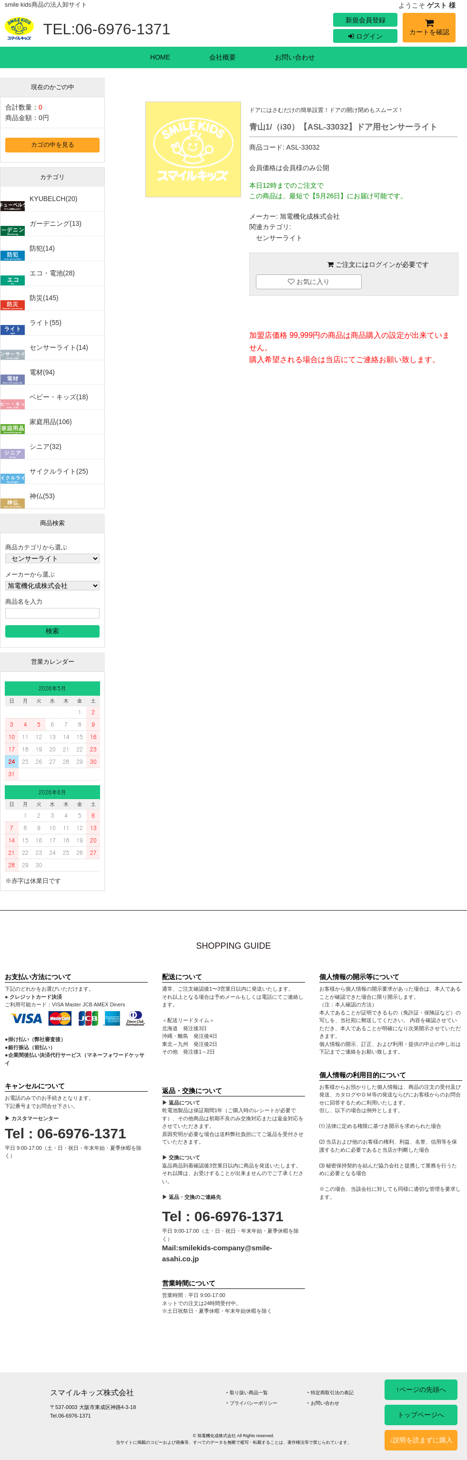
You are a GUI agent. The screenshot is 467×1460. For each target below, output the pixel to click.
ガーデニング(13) (55, 223)
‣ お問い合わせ (323, 1403)
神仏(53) (42, 496)
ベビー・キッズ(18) (59, 397)
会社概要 (222, 57)
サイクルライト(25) (59, 471)
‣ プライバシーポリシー (251, 1403)
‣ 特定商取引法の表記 (330, 1392)
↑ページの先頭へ (421, 1389)
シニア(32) (45, 446)
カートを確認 (429, 29)
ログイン (365, 36)
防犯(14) (42, 248)
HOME (160, 57)
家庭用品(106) (51, 422)
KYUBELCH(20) (53, 199)
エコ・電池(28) (52, 273)
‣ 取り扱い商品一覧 (247, 1392)
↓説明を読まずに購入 (421, 1440)
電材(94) (42, 372)
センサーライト (279, 238)
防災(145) (44, 298)
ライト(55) (45, 322)
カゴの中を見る (52, 145)
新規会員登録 (365, 20)
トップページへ (420, 1415)
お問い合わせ (295, 57)
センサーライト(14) (59, 347)
